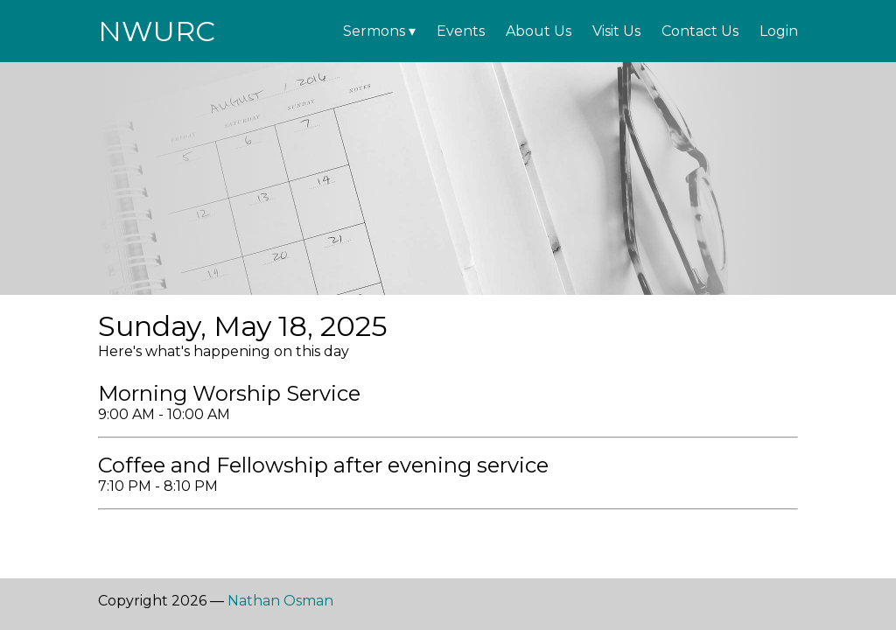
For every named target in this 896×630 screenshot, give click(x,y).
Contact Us (700, 31)
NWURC (156, 31)
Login (779, 31)
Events (461, 31)
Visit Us (616, 31)
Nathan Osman (280, 600)
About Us (538, 31)
